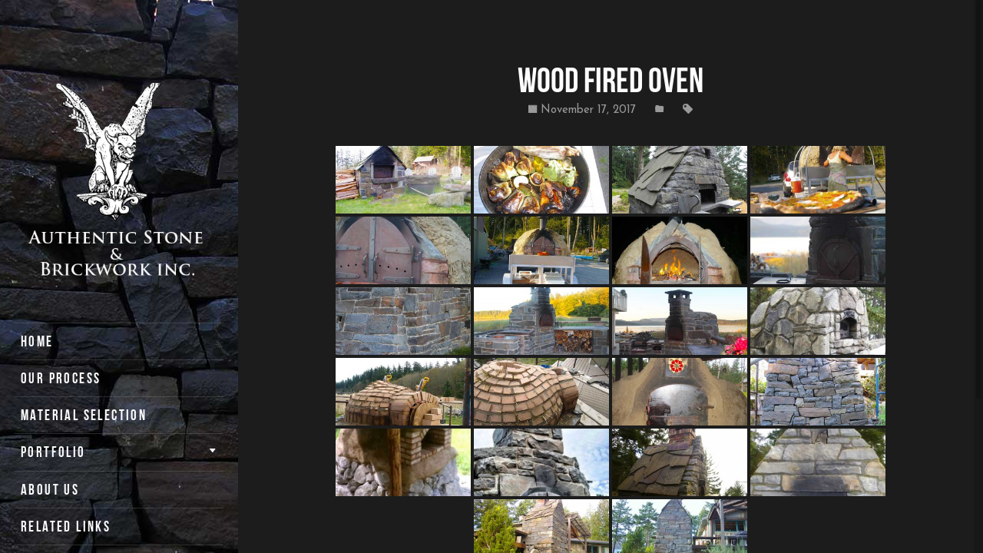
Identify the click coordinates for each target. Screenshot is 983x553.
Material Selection (84, 415)
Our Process (61, 378)
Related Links (66, 526)
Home (37, 341)
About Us (50, 490)
